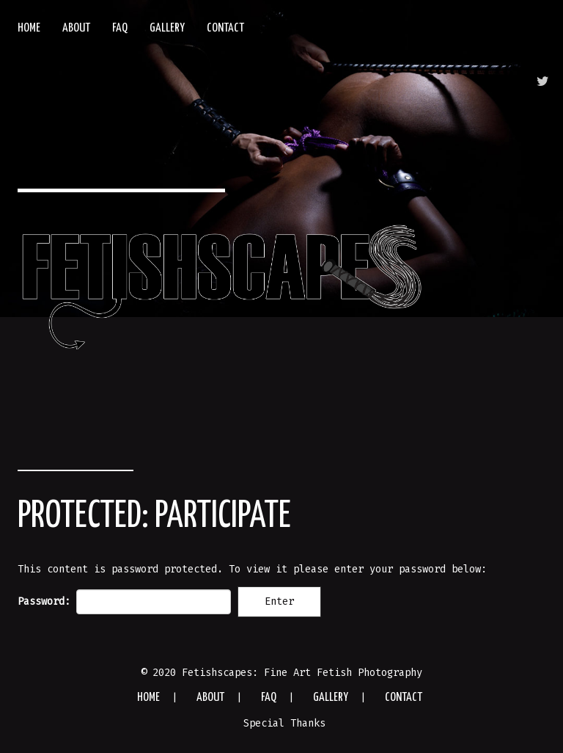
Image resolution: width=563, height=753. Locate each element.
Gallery (167, 28)
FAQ (120, 28)
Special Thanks (284, 723)
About (76, 28)
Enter (279, 601)
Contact (225, 28)
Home (29, 28)
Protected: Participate (154, 516)
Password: (124, 601)
